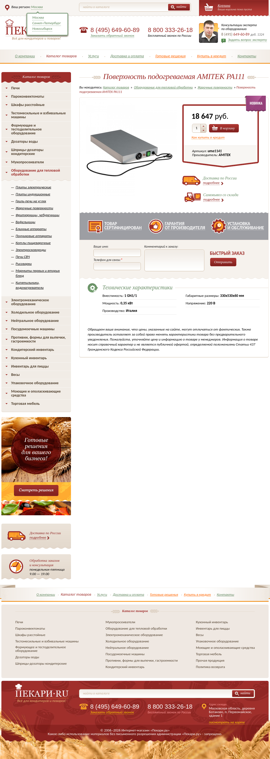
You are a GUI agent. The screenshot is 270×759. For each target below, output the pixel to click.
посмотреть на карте (227, 722)
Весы (15, 374)
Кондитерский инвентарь (32, 349)
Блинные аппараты (31, 229)
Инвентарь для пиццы (30, 366)
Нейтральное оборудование (35, 320)
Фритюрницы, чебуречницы (37, 215)
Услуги (93, 56)
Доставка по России (45, 535)
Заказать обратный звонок (112, 35)
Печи (15, 88)
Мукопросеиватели (27, 162)
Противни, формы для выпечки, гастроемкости (38, 339)
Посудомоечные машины (33, 329)
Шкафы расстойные (28, 104)
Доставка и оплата (127, 56)
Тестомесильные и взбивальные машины (38, 115)
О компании (25, 56)
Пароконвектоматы (27, 96)
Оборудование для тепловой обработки (35, 172)
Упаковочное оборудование (34, 383)
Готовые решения (170, 56)
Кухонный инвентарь (29, 358)
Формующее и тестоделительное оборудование (26, 129)
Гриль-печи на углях (31, 201)
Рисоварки (24, 264)
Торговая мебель (25, 403)
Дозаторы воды (24, 141)
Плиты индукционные (33, 194)
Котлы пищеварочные (33, 243)
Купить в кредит (211, 56)
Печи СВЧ (23, 257)
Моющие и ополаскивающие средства (36, 393)
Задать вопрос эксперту (247, 40)
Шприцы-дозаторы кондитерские (27, 151)
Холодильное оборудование (35, 312)
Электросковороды (31, 250)
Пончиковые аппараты (34, 236)
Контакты (246, 56)
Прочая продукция (210, 660)
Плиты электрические (33, 187)
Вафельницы (25, 222)
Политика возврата (210, 667)
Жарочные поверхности (34, 208)
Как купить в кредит (208, 137)
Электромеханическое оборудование (30, 302)
